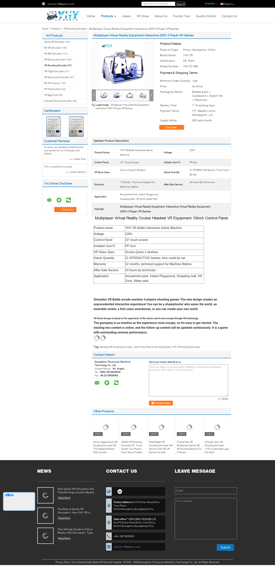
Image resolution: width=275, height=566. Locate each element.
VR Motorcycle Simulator (57, 77)
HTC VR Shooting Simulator (186, 346)
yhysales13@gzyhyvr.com (61, 3)
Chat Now (174, 127)
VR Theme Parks (52, 89)
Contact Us (229, 16)
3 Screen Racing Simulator (58, 100)
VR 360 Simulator (53, 53)
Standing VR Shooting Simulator (116, 346)
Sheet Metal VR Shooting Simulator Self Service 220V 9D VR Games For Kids (161, 447)
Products (107, 16)
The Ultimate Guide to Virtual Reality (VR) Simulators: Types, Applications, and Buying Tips (76, 531)
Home (91, 16)
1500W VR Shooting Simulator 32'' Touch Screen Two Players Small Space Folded (131, 447)
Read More (64, 498)
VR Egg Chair (51, 95)
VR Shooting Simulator (75, 28)
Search (180, 4)
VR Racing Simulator (54, 59)
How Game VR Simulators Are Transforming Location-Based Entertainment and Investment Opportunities (75, 491)
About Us (161, 16)
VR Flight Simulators (54, 71)
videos (126, 16)
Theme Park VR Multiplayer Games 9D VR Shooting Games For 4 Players (189, 447)
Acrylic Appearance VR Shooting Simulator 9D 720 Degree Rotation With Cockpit (105, 447)
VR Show (143, 16)
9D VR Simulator (52, 47)
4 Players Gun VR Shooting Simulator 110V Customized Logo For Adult (217, 447)
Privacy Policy (63, 562)
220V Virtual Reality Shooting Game (152, 346)
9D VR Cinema (51, 83)
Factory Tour (181, 16)
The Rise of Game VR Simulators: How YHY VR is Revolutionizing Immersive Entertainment (73, 511)
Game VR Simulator (54, 41)
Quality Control (206, 16)
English (229, 4)
